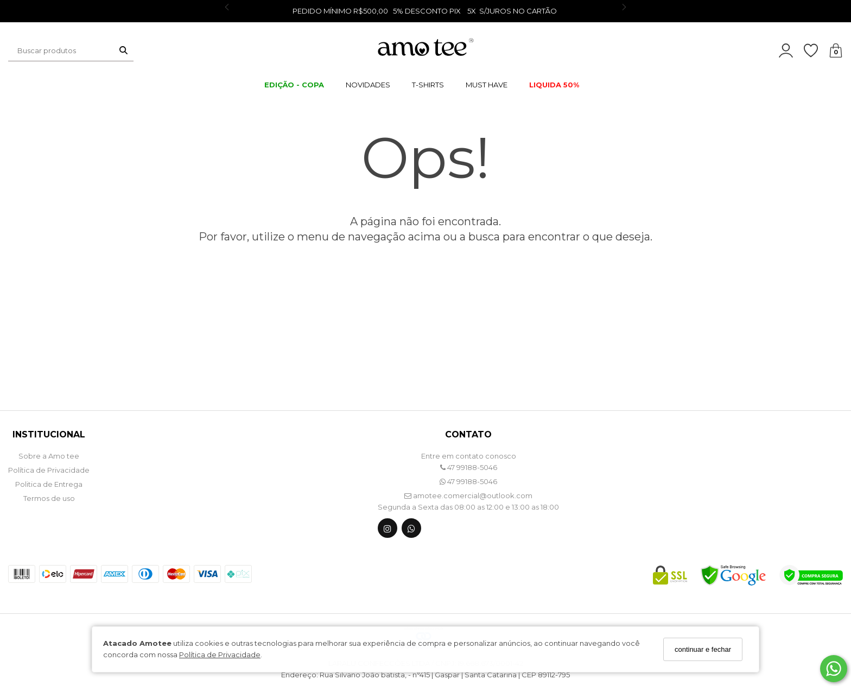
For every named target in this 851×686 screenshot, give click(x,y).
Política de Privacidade (220, 654)
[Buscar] (123, 50)
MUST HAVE (486, 84)
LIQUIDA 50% (554, 84)
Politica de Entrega (48, 484)
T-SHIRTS (428, 84)
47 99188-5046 (468, 467)
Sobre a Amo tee (48, 456)
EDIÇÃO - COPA (294, 84)
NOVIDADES (368, 84)
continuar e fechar (703, 649)
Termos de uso (49, 498)
